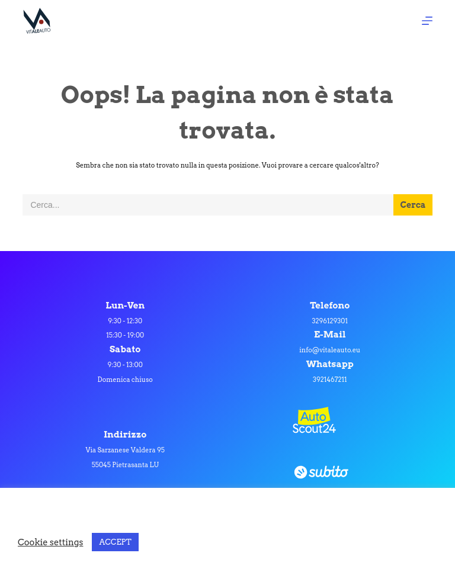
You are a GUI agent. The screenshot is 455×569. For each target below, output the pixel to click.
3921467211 (330, 379)
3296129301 (330, 321)
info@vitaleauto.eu (329, 350)
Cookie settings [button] (50, 542)
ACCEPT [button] (115, 542)
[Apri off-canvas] (427, 20)
